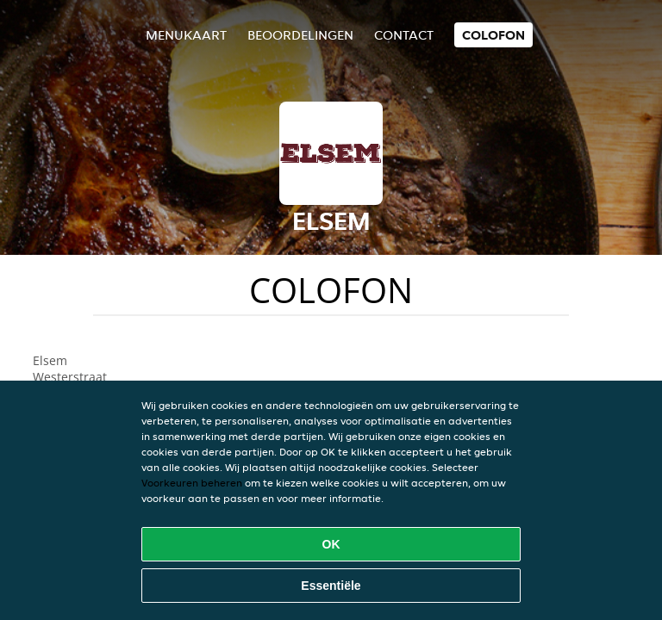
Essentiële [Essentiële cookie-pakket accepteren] (330, 585)
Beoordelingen (300, 35)
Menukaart (186, 35)
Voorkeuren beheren (191, 482)
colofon (493, 35)
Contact (404, 35)
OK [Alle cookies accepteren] (331, 544)
